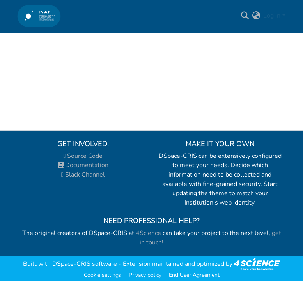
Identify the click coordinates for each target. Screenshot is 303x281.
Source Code (83, 156)
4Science (148, 233)
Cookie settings (102, 275)
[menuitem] (256, 15)
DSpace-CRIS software (84, 264)
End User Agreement (194, 275)
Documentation (83, 165)
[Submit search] (245, 15)
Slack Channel (83, 174)
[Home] (39, 15)
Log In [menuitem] (271, 15)
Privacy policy (145, 275)
